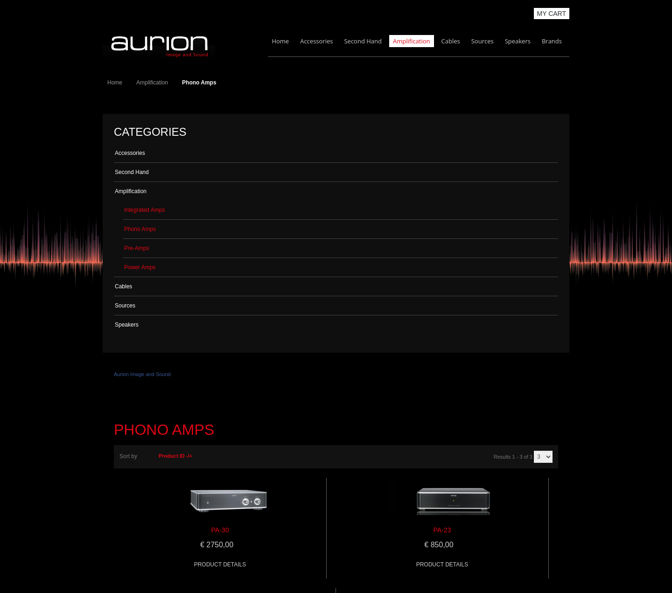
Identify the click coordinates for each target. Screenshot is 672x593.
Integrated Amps (144, 210)
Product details (220, 564)
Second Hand (363, 41)
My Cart (552, 13)
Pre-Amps (136, 248)
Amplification (411, 41)
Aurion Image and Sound (142, 374)
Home (280, 41)
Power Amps (139, 267)
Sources (482, 41)
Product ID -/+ (175, 456)
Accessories (316, 41)
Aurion (159, 45)
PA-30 (220, 530)
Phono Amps (140, 229)
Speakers (518, 41)
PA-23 (442, 530)
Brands (552, 41)
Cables (450, 41)
